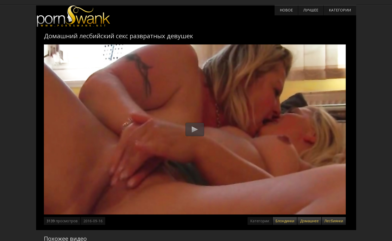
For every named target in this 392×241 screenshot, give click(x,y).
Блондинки (284, 220)
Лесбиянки (333, 220)
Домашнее (309, 220)
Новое (286, 10)
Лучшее (310, 10)
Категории (340, 10)
